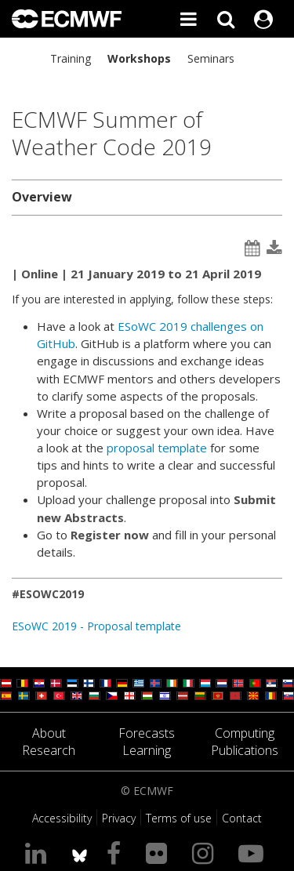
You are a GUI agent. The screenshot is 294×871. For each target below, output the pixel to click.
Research (48, 750)
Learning (146, 750)
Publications (244, 750)
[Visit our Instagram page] (206, 852)
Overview (42, 196)
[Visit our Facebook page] (117, 852)
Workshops (139, 58)
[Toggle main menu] (188, 19)
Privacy (119, 818)
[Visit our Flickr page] (159, 852)
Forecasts (146, 733)
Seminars (210, 58)
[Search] (226, 19)
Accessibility (62, 818)
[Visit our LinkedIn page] (39, 852)
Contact (242, 818)
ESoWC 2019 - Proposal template (96, 626)
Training (70, 58)
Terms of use (179, 818)
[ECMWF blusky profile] (79, 852)
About (49, 733)
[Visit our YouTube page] (254, 852)
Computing (244, 733)
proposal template (157, 447)
